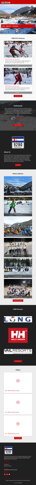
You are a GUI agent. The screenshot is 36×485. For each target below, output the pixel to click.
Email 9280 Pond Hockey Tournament (10, 469)
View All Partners (18, 361)
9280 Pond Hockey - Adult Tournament (12, 86)
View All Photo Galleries (18, 300)
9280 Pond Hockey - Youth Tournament (12, 59)
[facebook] (5, 474)
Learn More (18, 164)
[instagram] (7, 474)
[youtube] (9, 474)
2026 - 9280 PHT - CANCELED (10, 26)
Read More (18, 65)
